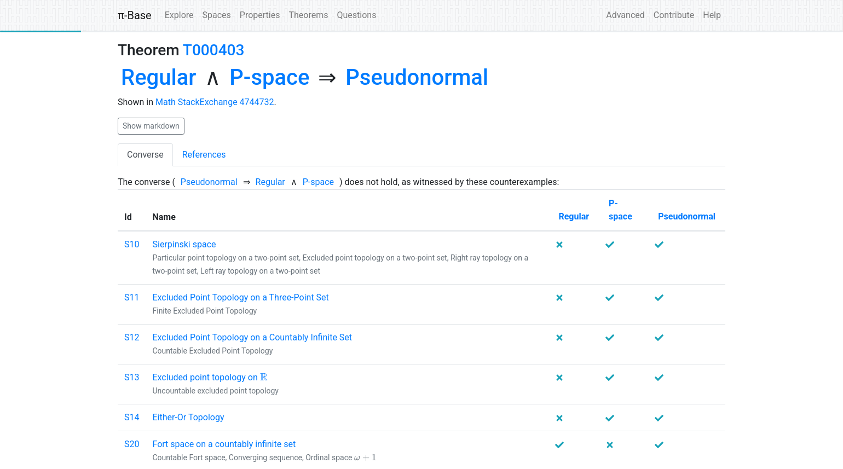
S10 (131, 244)
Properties (260, 15)
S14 (131, 417)
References (204, 154)
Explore (179, 15)
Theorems (308, 15)
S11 (131, 297)
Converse (145, 154)
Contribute (674, 15)
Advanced (625, 15)
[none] (158, 77)
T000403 (214, 50)
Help (712, 15)
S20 (131, 444)
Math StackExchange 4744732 (214, 102)
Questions (356, 15)
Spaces (217, 15)
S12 (131, 337)
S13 (131, 377)
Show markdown (151, 125)
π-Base (135, 15)
